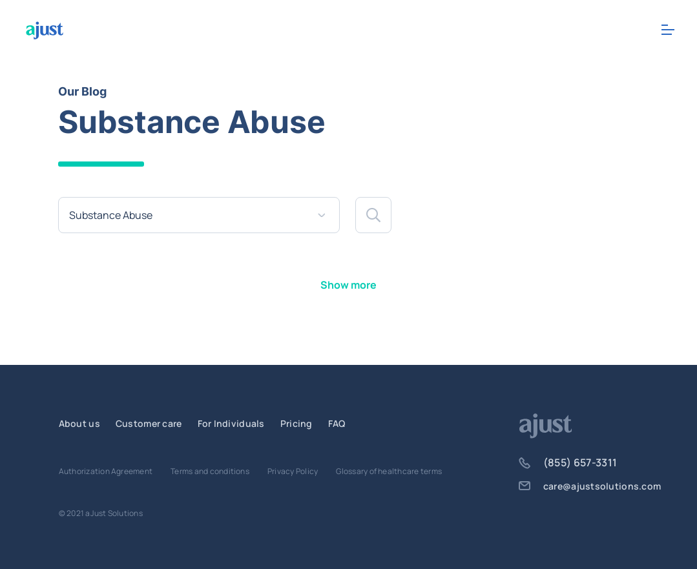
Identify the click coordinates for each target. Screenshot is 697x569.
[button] (373, 215)
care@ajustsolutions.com (590, 486)
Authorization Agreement (106, 471)
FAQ (337, 423)
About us (79, 423)
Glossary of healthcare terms (389, 471)
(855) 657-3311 (568, 463)
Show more (348, 285)
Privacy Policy (292, 471)
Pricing (296, 423)
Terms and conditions (210, 471)
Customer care (149, 423)
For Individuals (231, 423)
